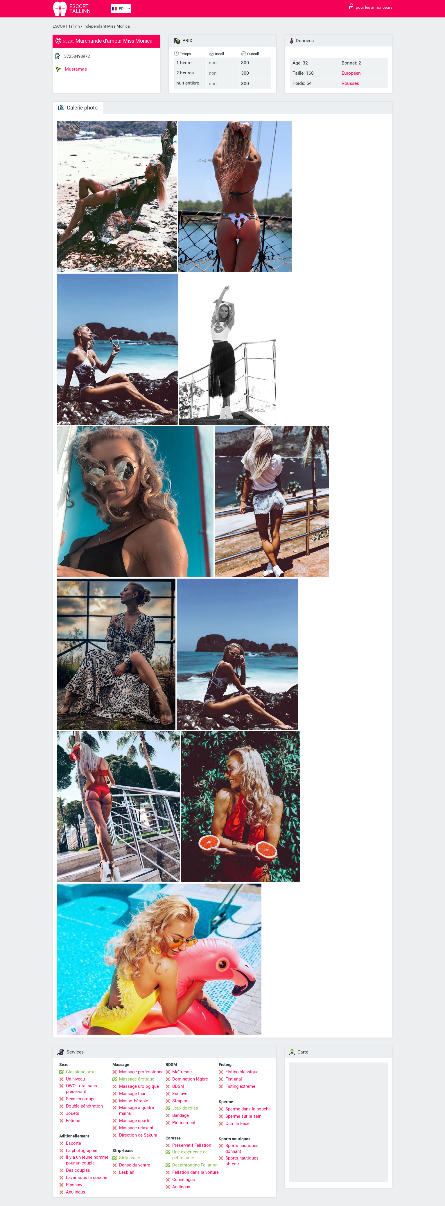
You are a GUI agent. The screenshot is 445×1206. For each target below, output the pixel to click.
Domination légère (190, 1079)
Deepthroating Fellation (195, 1165)
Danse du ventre (134, 1165)
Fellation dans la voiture (195, 1172)
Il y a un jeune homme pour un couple (87, 1160)
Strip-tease (129, 1157)
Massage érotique (136, 1079)
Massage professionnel (142, 1071)
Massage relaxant (136, 1127)
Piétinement (183, 1122)
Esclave (179, 1093)
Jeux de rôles (185, 1108)
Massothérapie (133, 1100)
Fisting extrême (240, 1086)
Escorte (73, 1143)
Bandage (180, 1115)
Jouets (72, 1113)
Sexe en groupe (81, 1098)
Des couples (78, 1170)
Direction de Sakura (138, 1135)
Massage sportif (135, 1120)
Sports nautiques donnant (242, 1148)
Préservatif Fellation (191, 1145)
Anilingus (181, 1186)
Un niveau (75, 1079)
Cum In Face (237, 1123)
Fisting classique (242, 1071)
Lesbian (126, 1172)
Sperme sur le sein (243, 1116)
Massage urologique (139, 1086)
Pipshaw (74, 1184)
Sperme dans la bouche (248, 1109)
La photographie (81, 1150)
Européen (351, 73)
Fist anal (233, 1079)
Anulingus (75, 1192)
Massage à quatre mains (136, 1110)
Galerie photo (78, 108)
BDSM (178, 1086)
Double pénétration (84, 1106)
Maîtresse (182, 1071)
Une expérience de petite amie (190, 1154)
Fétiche (73, 1120)
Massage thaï (132, 1093)
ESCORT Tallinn (66, 26)
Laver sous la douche (86, 1177)
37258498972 (77, 56)
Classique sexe (81, 1071)
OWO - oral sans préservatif (81, 1088)
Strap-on (180, 1100)
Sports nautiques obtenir (242, 1160)
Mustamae (71, 69)
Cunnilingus (183, 1179)
